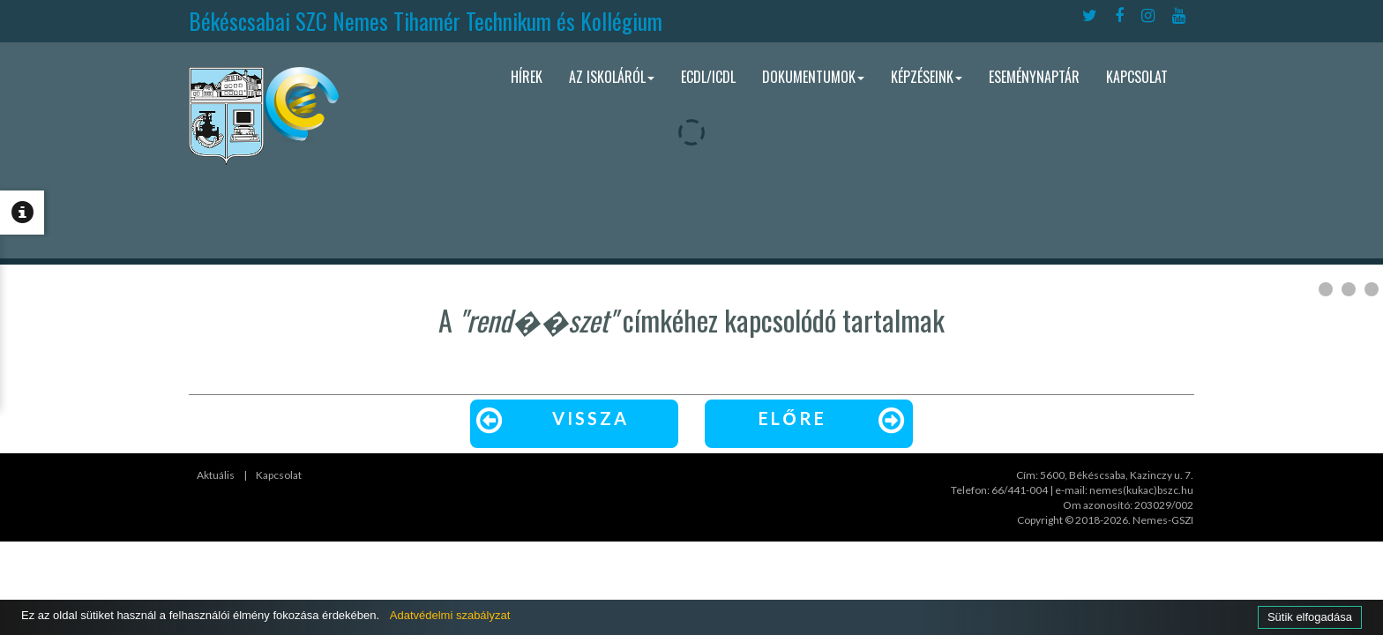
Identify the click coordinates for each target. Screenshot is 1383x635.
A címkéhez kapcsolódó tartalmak (691, 319)
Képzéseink (926, 76)
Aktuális (216, 475)
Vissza (550, 418)
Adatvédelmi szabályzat (482, 615)
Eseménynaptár (1034, 76)
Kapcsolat (1137, 76)
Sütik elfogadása (1306, 616)
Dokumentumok (813, 76)
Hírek (526, 76)
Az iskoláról (611, 76)
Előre (835, 418)
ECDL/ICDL (708, 76)
